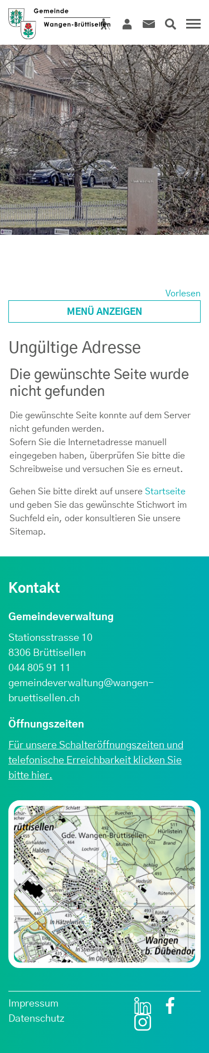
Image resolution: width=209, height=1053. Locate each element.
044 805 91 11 (39, 668)
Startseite (165, 491)
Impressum (33, 1004)
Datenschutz (36, 1019)
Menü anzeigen (104, 312)
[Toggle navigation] (192, 28)
